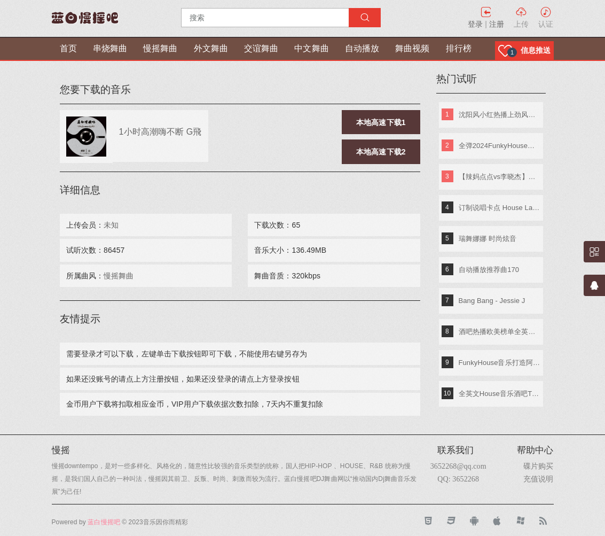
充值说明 (538, 479)
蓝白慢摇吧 (104, 522)
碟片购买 (538, 466)
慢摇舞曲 (160, 48)
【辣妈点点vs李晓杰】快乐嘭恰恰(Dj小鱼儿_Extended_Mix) (499, 177)
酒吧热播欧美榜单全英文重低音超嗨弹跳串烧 (499, 332)
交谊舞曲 (261, 48)
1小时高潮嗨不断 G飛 (160, 131)
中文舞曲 (311, 48)
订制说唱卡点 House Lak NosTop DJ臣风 (499, 208)
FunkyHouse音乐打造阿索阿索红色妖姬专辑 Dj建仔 (499, 363)
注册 (496, 24)
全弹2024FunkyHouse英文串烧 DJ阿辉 (499, 146)
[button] (524, 50)
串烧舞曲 (110, 48)
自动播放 (362, 48)
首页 (68, 48)
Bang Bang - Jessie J (492, 301)
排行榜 (459, 48)
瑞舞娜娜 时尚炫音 (488, 239)
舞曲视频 (412, 48)
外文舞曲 (211, 48)
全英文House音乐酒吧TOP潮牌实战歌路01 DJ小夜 (499, 394)
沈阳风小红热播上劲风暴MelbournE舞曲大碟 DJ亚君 (499, 115)
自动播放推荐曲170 (489, 270)
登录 (475, 24)
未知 (111, 225)
